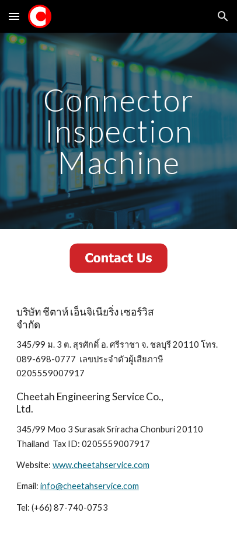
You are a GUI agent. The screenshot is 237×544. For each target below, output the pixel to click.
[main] (118, 130)
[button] (14, 16)
